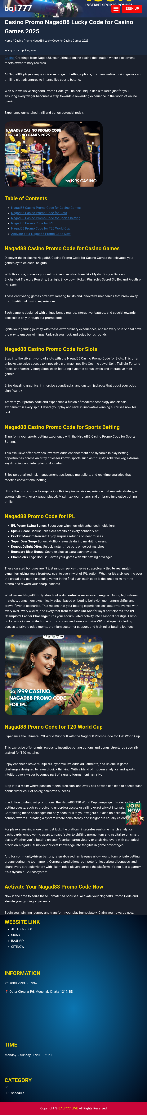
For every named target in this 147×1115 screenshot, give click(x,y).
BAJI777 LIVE (68, 1108)
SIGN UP (132, 9)
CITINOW (17, 947)
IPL (7, 1087)
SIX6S (15, 935)
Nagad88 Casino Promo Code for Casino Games (46, 208)
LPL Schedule (14, 1093)
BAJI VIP (17, 941)
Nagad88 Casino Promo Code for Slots (39, 213)
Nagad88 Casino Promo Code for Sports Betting (45, 218)
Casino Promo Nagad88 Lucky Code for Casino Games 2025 (51, 40)
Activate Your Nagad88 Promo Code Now (41, 234)
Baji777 (12, 50)
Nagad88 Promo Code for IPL (32, 223)
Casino (10, 58)
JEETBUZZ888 (21, 929)
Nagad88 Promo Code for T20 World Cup (40, 228)
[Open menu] (115, 9)
